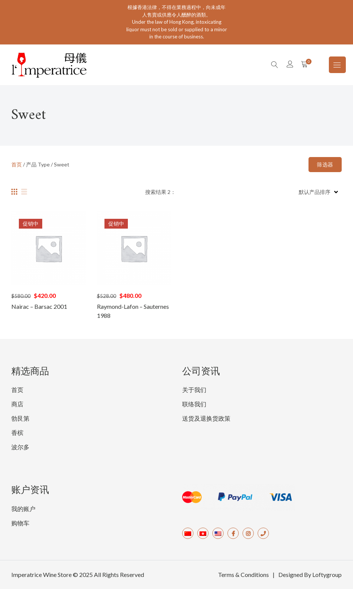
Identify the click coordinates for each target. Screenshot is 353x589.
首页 (16, 164)
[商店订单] (317, 192)
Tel (263, 533)
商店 (17, 403)
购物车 (20, 522)
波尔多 (20, 446)
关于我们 (194, 389)
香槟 (17, 432)
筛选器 (325, 164)
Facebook (233, 533)
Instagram (248, 533)
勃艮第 (20, 418)
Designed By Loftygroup (310, 574)
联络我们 (194, 403)
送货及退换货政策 (206, 418)
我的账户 (23, 508)
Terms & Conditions (243, 574)
